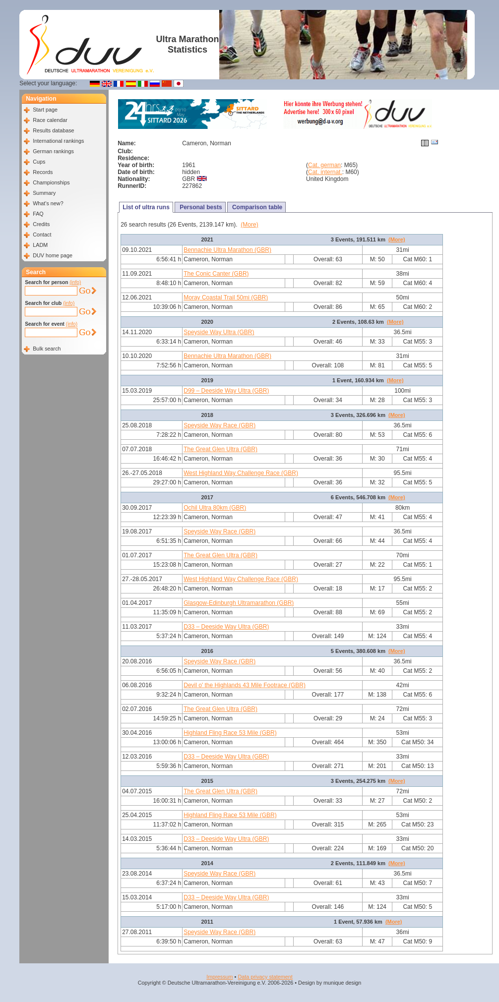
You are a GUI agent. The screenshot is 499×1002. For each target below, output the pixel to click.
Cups (39, 162)
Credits (41, 224)
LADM (40, 245)
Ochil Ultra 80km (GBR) (215, 507)
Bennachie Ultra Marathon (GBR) (227, 249)
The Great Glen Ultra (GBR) (220, 449)
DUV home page (52, 255)
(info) (75, 282)
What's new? (48, 203)
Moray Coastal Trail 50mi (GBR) (226, 297)
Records (43, 172)
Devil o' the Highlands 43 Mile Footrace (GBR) (245, 685)
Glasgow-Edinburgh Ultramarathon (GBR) (239, 602)
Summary (44, 193)
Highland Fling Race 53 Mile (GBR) (230, 732)
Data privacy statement (265, 977)
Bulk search (47, 349)
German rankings (53, 151)
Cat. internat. (325, 172)
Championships (51, 182)
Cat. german (324, 165)
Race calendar (50, 120)
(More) (249, 224)
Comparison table (257, 207)
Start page (45, 110)
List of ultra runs (146, 207)
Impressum (219, 977)
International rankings (58, 141)
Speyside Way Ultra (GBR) (219, 332)
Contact (42, 234)
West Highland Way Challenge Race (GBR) (241, 473)
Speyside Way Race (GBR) (219, 425)
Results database (53, 130)
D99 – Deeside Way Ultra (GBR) (226, 390)
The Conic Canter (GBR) (216, 273)
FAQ (38, 214)
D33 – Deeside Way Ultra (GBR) (226, 626)
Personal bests (200, 207)
